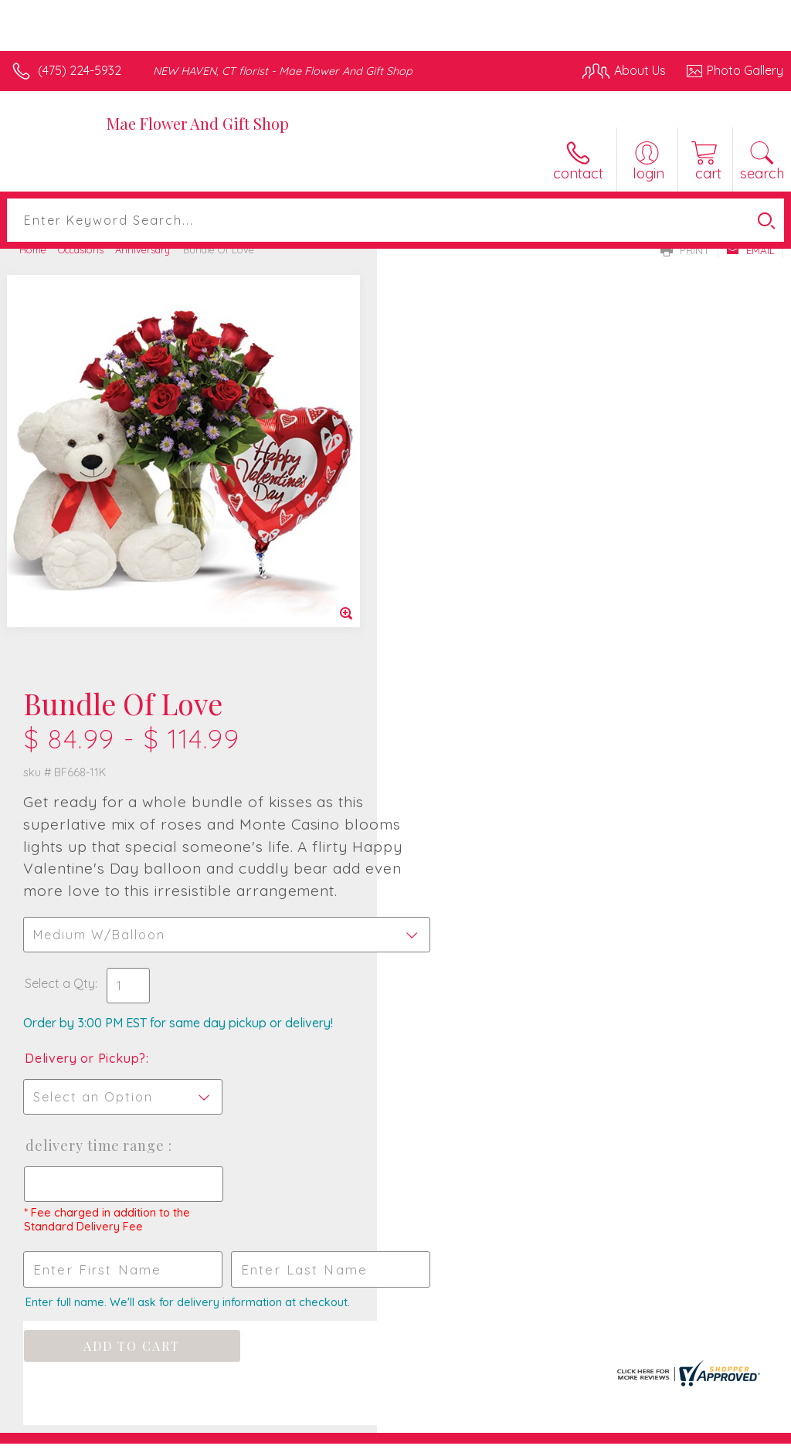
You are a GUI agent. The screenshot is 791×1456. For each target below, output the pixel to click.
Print (685, 250)
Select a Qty (437, 569)
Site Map (726, 1441)
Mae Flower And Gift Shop (198, 123)
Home (32, 249)
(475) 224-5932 (79, 70)
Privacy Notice (521, 1441)
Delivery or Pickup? (462, 644)
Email (750, 250)
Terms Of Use (429, 1441)
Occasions (81, 249)
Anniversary (142, 249)
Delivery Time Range (473, 731)
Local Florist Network (631, 1441)
